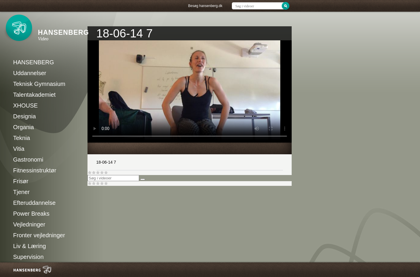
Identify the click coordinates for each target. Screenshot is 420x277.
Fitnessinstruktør (34, 170)
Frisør (20, 181)
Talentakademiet (34, 94)
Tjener (21, 192)
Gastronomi (28, 159)
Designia (24, 116)
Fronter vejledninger (39, 235)
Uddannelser (29, 73)
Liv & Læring (29, 246)
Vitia (18, 149)
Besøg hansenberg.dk (205, 6)
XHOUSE (25, 105)
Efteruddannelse (34, 203)
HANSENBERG (33, 62)
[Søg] (142, 179)
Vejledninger (29, 224)
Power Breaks (31, 213)
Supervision (28, 257)
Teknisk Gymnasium (39, 84)
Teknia (21, 138)
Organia (23, 127)
